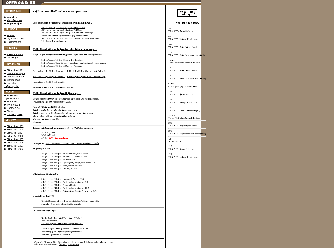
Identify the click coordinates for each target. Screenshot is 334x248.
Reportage (12, 57)
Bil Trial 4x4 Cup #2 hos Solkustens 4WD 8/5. (61, 30)
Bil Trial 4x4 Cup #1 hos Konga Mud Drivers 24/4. (63, 27)
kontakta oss (73, 244)
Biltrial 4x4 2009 (15, 126)
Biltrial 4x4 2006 (15, 136)
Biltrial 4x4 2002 (15, 149)
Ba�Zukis (12, 95)
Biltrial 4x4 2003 (15, 145)
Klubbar (11, 35)
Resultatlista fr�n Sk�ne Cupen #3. (49, 82)
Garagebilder (13, 108)
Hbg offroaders (14, 20)
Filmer (10, 111)
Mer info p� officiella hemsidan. (55, 235)
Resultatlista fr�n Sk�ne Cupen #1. (49, 71)
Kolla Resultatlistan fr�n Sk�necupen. (57, 93)
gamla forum (12, 98)
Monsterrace (13, 80)
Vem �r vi (12, 17)
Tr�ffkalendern (15, 54)
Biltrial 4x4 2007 (15, 132)
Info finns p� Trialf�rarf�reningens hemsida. (62, 223)
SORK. (50, 87)
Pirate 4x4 (12, 101)
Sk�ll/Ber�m (14, 23)
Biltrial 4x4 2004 (15, 142)
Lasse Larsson (107, 242)
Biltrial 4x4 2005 (15, 139)
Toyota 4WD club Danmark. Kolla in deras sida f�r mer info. (72, 143)
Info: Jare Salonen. (49, 221)
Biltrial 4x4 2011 (15, 70)
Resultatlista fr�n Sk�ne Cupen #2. (49, 76)
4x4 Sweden (13, 104)
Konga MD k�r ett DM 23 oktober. (49, 107)
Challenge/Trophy (16, 73)
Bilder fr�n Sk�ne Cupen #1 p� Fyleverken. (87, 71)
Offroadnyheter (14, 114)
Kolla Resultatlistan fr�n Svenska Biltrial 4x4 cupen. (65, 49)
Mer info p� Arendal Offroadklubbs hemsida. (61, 204)
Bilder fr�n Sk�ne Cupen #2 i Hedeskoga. (86, 76)
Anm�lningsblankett (65, 87)
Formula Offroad (15, 76)
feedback (63, 244)
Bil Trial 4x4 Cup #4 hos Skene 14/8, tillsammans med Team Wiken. (71, 38)
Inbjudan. (37, 122)
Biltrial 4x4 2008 (15, 129)
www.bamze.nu (60, 41)
